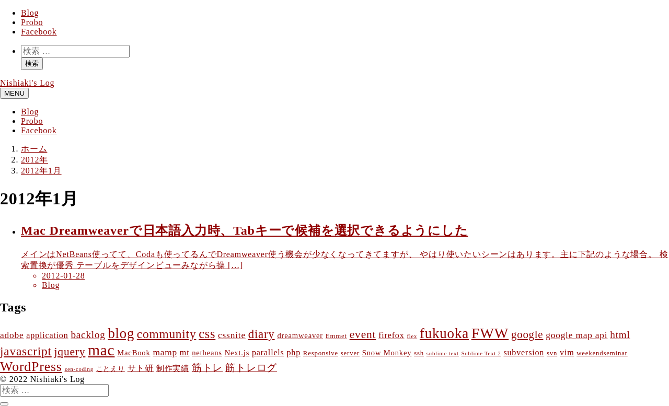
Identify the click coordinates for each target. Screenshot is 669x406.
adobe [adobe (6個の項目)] (12, 335)
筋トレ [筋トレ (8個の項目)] (207, 367)
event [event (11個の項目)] (363, 334)
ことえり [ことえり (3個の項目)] (110, 369)
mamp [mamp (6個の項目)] (165, 352)
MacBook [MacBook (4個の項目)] (133, 353)
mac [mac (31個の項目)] (101, 350)
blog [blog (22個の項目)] (121, 333)
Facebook (39, 31)
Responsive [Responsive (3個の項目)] (320, 353)
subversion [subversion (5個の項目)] (523, 352)
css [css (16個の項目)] (207, 334)
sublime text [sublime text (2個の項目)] (442, 353)
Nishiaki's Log (27, 82)
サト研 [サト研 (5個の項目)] (141, 368)
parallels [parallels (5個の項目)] (268, 352)
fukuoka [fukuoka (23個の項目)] (444, 333)
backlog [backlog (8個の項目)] (88, 334)
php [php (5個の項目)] (294, 352)
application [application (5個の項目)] (47, 335)
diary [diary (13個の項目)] (261, 334)
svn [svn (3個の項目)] (552, 353)
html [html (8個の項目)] (620, 334)
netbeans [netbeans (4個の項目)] (207, 353)
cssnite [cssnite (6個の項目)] (232, 335)
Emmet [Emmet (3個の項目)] (336, 336)
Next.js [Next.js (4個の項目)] (237, 353)
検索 (32, 63)
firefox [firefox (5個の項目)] (391, 335)
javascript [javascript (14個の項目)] (26, 351)
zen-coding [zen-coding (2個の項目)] (78, 369)
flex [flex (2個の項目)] (412, 336)
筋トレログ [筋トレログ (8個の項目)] (251, 367)
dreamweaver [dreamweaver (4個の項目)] (300, 335)
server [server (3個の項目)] (350, 353)
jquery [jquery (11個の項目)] (70, 351)
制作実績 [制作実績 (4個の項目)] (172, 368)
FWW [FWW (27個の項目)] (490, 333)
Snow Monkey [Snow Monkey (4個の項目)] (387, 353)
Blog (30, 12)
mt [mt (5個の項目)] (185, 352)
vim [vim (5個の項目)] (567, 352)
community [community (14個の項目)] (167, 334)
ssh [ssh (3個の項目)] (419, 353)
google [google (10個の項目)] (527, 334)
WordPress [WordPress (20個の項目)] (31, 366)
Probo (32, 22)
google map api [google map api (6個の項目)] (576, 335)
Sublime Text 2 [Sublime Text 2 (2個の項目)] (481, 353)
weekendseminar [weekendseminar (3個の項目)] (601, 353)
